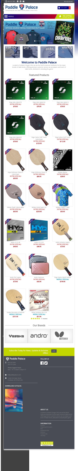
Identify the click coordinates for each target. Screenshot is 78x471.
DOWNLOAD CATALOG (13, 386)
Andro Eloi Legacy (15, 277)
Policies (42, 425)
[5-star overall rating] (39, 319)
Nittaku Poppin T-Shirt (62, 207)
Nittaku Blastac (62, 172)
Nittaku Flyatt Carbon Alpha (15, 207)
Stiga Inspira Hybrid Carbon (62, 277)
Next (74, 336)
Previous (4, 336)
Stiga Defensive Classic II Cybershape (15, 173)
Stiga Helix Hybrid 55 (15, 102)
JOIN (54, 351)
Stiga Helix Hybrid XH (39, 102)
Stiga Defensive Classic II (39, 172)
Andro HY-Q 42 (39, 242)
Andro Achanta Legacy (63, 242)
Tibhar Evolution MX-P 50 (39, 312)
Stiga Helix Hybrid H (63, 102)
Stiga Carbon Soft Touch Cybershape (39, 138)
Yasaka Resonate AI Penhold (15, 312)
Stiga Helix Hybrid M (15, 137)
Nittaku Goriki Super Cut (39, 207)
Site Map (42, 435)
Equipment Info (44, 430)
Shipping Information (46, 427)
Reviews (42, 432)
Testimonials (43, 434)
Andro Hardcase (39, 277)
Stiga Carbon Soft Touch (62, 137)
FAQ (41, 429)
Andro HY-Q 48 (15, 242)
